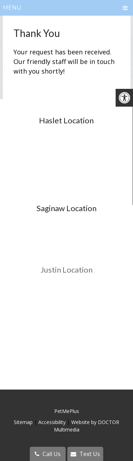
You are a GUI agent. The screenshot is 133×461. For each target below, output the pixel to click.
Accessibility (52, 422)
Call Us (48, 454)
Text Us (85, 454)
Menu (12, 7)
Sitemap (23, 422)
